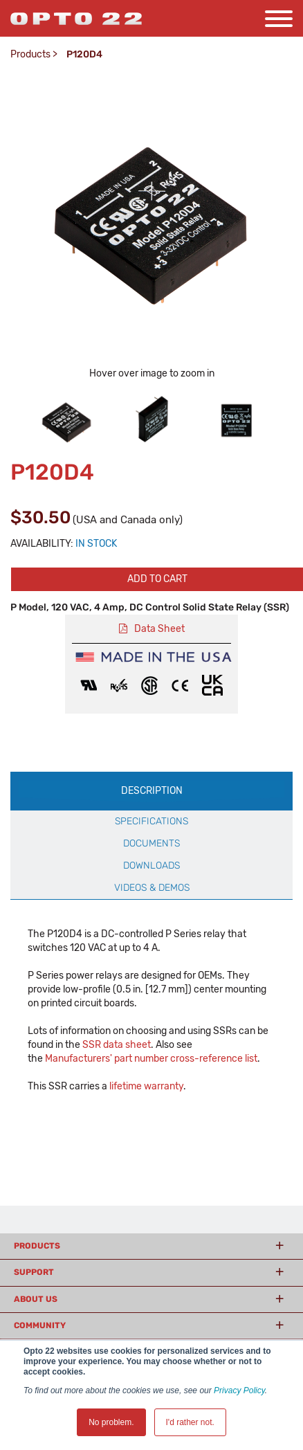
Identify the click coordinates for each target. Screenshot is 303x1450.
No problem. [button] (111, 1422)
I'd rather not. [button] (190, 1422)
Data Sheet (159, 629)
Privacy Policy (239, 1390)
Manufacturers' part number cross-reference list (151, 1058)
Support (34, 1272)
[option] (66, 419)
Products (30, 54)
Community (40, 1325)
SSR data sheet (116, 1045)
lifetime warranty (146, 1086)
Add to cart (157, 579)
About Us (35, 1299)
